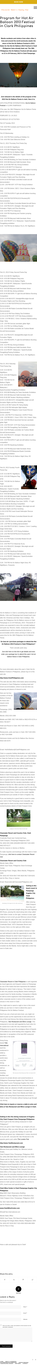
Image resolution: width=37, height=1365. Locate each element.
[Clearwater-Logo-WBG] (15, 7)
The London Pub (23, 1139)
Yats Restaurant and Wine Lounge (19, 1021)
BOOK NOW (18, 2)
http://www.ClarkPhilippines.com (12, 678)
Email (25, 1313)
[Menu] (34, 7)
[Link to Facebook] (32, 1359)
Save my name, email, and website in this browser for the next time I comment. (17, 1326)
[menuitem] (34, 7)
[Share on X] (14, 1279)
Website (25, 1319)
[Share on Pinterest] (23, 1279)
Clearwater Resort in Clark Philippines (13, 981)
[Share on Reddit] (32, 1279)
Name (25, 1306)
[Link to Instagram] (35, 1359)
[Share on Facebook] (4, 1279)
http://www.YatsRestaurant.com (11, 1143)
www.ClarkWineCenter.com (10, 1208)
